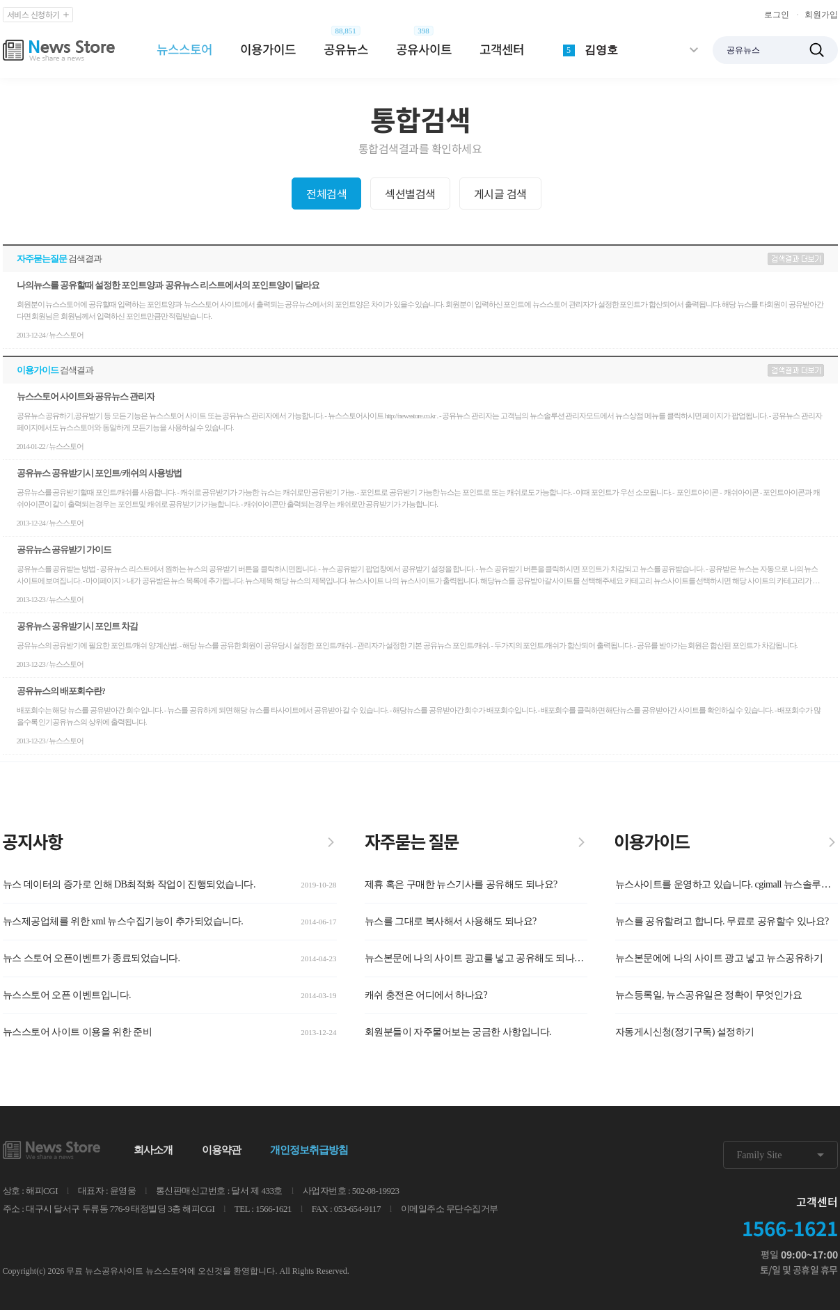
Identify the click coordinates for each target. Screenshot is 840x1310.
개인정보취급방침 (309, 1149)
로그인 (776, 14)
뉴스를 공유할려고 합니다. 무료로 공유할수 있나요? (722, 921)
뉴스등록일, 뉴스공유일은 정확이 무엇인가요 (708, 995)
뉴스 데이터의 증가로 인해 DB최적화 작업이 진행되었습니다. (129, 884)
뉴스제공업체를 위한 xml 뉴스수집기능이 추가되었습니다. (123, 921)
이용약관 (221, 1149)
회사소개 (153, 1149)
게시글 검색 (500, 193)
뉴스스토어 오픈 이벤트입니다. (67, 995)
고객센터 (502, 49)
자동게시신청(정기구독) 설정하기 (684, 1032)
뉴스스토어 (184, 49)
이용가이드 (268, 49)
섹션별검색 (410, 193)
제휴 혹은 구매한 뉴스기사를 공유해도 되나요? (461, 884)
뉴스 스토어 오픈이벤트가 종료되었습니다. (91, 958)
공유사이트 (424, 49)
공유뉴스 (346, 49)
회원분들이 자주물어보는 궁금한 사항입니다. (458, 1032)
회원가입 (821, 14)
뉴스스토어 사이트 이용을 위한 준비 (77, 1032)
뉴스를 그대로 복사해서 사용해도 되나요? (451, 921)
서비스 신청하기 (39, 14)
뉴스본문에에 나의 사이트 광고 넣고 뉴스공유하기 (719, 958)
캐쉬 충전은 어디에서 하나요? (426, 995)
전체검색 (326, 193)
